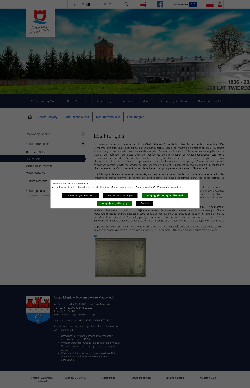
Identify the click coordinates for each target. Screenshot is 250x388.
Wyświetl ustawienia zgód (120, 195)
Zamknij (145, 203)
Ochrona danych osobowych (80, 195)
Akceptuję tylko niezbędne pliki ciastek (164, 195)
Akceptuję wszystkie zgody (114, 203)
